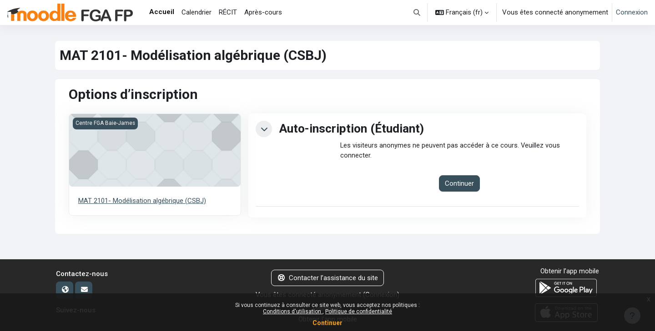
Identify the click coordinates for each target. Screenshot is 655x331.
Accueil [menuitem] (161, 12)
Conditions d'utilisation (292, 311)
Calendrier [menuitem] (196, 12)
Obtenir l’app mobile (569, 271)
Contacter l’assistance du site (327, 278)
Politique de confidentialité (358, 311)
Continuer (327, 322)
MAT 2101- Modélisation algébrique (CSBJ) (142, 201)
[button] (417, 12)
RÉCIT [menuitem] (228, 12)
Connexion (632, 12)
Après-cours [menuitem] (263, 12)
